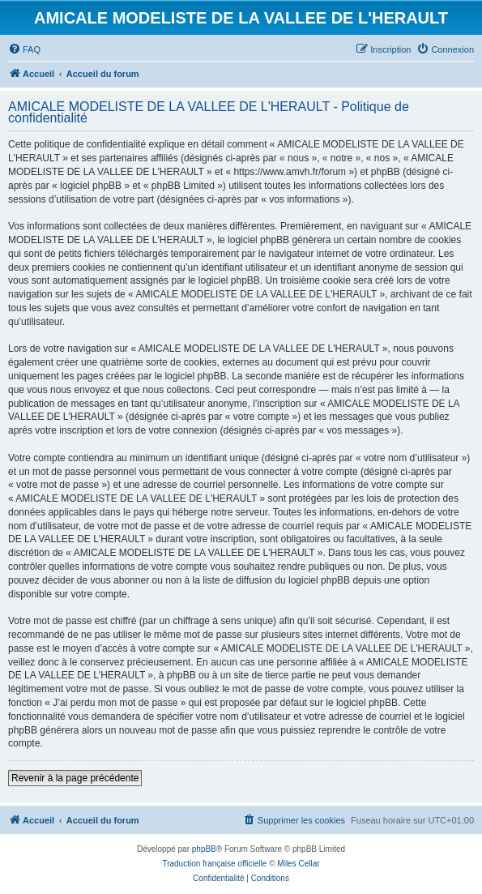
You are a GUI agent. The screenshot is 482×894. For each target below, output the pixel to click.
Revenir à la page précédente (75, 778)
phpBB (204, 849)
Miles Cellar (298, 863)
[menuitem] (24, 49)
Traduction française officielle (214, 863)
